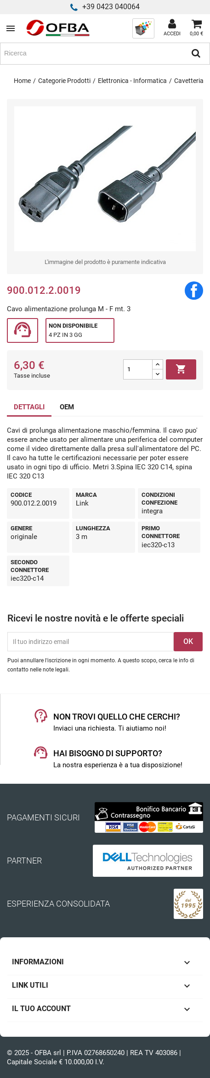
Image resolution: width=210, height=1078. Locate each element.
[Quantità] (138, 369)
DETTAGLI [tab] (29, 407)
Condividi (194, 290)
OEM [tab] (67, 407)
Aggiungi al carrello (181, 369)
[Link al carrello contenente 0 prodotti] (196, 28)
